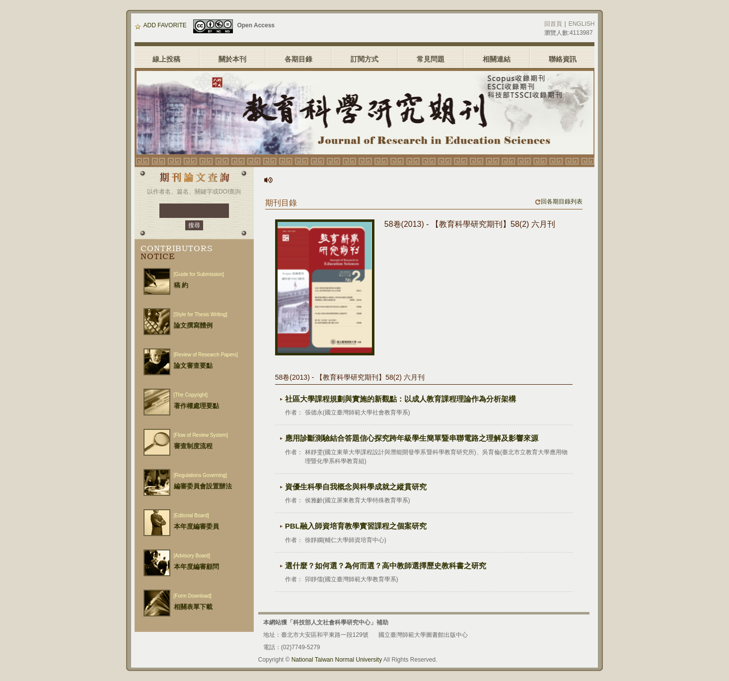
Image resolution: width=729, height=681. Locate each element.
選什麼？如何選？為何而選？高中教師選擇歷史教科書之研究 (385, 565)
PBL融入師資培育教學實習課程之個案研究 (356, 526)
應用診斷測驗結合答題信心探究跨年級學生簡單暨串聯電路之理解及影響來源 (411, 438)
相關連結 (496, 59)
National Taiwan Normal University (337, 659)
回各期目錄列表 (559, 201)
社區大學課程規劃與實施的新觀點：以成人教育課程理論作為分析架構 (400, 399)
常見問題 (430, 59)
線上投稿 (166, 59)
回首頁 (553, 23)
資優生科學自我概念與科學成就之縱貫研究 (356, 486)
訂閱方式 (364, 59)
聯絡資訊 (563, 59)
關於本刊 (232, 59)
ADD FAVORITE (161, 25)
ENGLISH (582, 23)
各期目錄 (298, 59)
